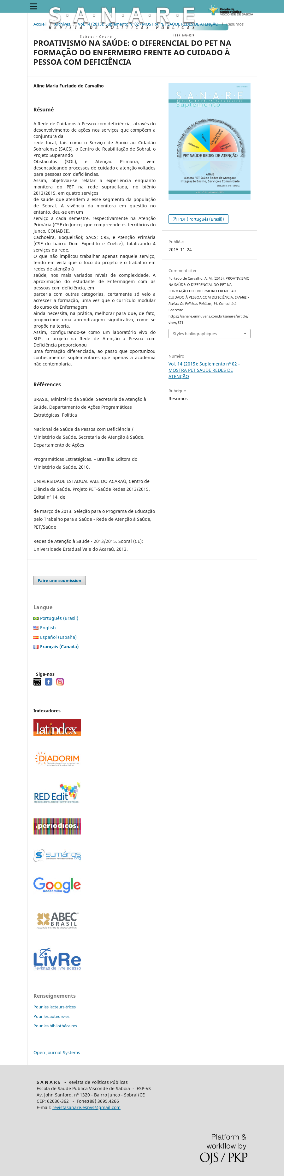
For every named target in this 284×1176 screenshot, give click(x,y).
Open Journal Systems (56, 1052)
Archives (62, 24)
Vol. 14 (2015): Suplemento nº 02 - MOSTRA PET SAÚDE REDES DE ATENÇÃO (148, 24)
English (48, 628)
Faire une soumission (59, 580)
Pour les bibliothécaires (55, 1026)
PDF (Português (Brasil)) (200, 219)
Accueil (39, 24)
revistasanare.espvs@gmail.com (86, 1107)
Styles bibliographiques (195, 333)
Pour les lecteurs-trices (54, 1007)
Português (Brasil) (59, 618)
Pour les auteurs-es (51, 1016)
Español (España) (58, 637)
